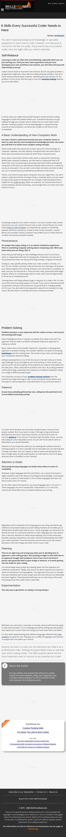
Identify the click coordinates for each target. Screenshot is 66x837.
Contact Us (61, 3)
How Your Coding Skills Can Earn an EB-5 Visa (33, 741)
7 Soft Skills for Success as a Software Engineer (33, 747)
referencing (33, 829)
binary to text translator (16, 227)
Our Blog (54, 3)
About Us (53, 792)
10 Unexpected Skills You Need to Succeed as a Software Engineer (33, 744)
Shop (49, 3)
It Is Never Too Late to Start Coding (33, 732)
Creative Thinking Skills (33, 728)
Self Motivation (59, 35)
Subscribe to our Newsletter (21, 792)
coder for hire (19, 182)
